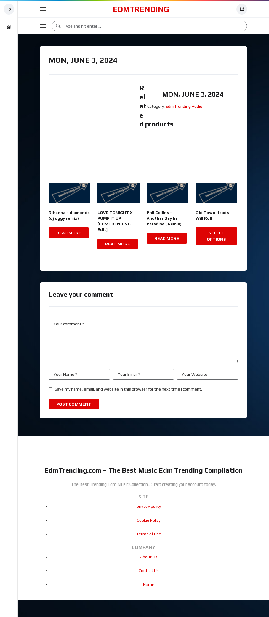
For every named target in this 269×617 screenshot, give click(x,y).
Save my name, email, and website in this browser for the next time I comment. (128, 389)
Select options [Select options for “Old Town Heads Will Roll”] (216, 236)
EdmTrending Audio (184, 106)
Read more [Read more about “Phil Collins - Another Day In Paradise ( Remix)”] (166, 238)
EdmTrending (141, 9)
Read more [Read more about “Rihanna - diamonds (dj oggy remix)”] (68, 232)
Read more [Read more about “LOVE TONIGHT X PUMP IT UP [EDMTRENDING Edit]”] (117, 244)
